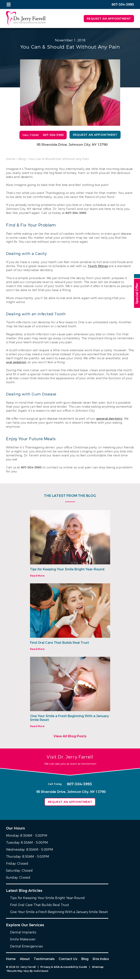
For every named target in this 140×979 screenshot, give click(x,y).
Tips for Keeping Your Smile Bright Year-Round (67, 569)
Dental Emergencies (26, 946)
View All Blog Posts (70, 736)
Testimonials (44, 959)
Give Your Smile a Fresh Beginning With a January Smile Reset (69, 718)
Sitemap (98, 967)
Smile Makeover (22, 939)
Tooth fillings (98, 266)
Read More (37, 575)
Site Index (101, 959)
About (25, 959)
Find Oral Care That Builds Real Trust (59, 643)
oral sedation (16, 362)
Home (10, 159)
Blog (22, 159)
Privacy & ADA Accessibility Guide (63, 967)
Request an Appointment (109, 19)
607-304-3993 (75, 213)
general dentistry (109, 419)
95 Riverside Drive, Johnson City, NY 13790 (72, 144)
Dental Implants (23, 932)
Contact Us (68, 959)
